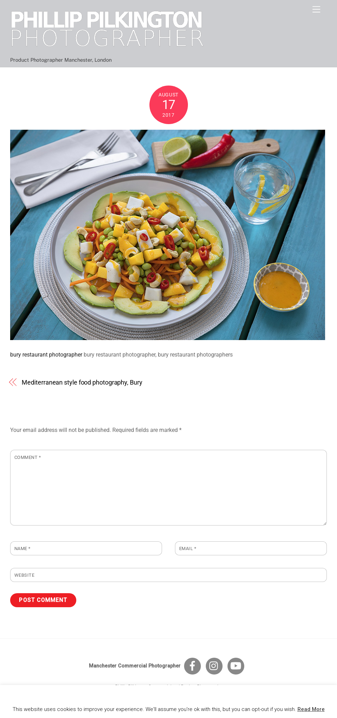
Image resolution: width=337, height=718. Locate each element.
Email (188, 548)
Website (24, 575)
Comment (27, 457)
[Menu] (316, 9)
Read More (311, 709)
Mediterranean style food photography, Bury (82, 382)
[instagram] (215, 666)
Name (22, 548)
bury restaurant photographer (46, 354)
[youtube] (237, 666)
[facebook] (193, 666)
